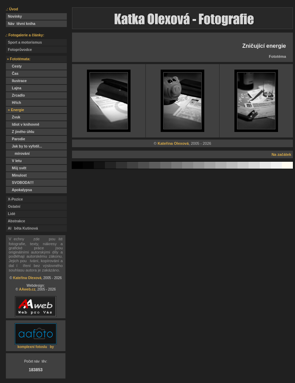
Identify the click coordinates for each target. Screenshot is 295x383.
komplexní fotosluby (35, 347)
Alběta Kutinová (22, 228)
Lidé (10, 214)
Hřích (13, 103)
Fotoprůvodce (19, 50)
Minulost (16, 175)
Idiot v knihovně (22, 124)
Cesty (14, 66)
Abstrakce (15, 221)
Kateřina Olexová (27, 278)
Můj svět (16, 168)
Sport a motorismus (24, 42)
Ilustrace (16, 81)
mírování (18, 153)
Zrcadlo (15, 95)
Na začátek (281, 154)
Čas (12, 73)
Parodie (15, 139)
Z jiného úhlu (20, 132)
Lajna (13, 88)
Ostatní (13, 206)
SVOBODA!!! (20, 183)
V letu (14, 161)
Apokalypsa (19, 190)
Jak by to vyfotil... (24, 146)
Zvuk (13, 117)
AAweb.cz (27, 289)
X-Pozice (14, 199)
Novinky (14, 16)
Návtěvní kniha (20, 24)
